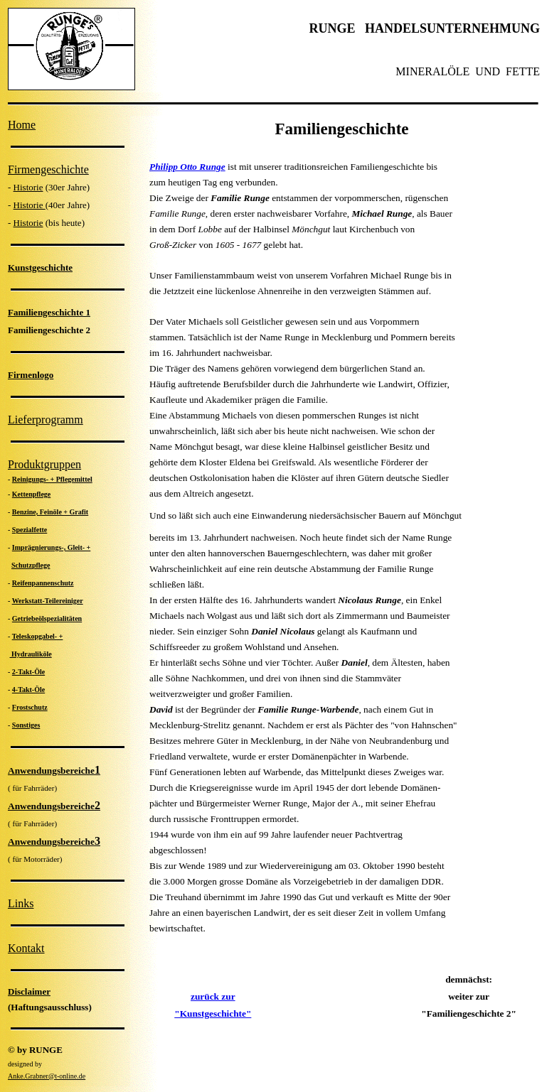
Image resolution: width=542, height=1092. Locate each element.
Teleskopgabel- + (37, 636)
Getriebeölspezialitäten (47, 618)
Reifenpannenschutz (43, 583)
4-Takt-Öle (28, 689)
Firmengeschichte (48, 169)
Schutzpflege (30, 565)
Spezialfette (29, 530)
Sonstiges (26, 725)
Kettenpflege (31, 494)
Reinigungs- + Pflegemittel (52, 479)
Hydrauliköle (31, 654)
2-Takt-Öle (28, 672)
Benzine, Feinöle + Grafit (50, 512)
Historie (28, 187)
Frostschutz (30, 707)
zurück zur (213, 996)
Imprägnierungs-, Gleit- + (51, 547)
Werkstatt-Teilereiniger (47, 601)
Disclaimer (29, 991)
